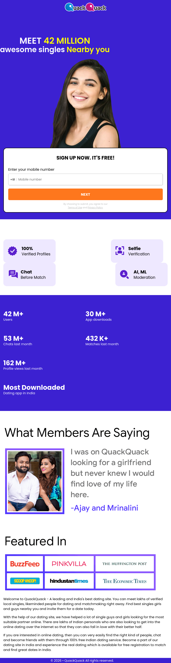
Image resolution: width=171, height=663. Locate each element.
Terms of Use (75, 207)
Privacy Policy (95, 207)
